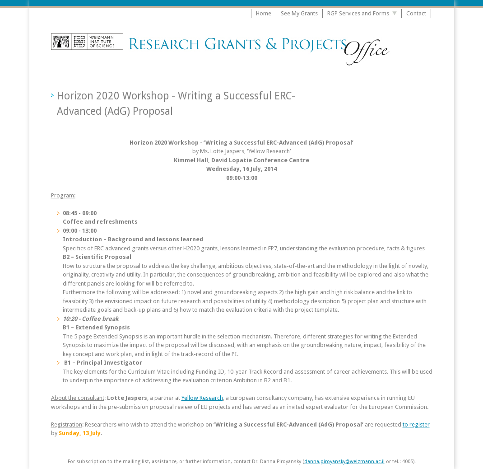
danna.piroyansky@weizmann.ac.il (344, 461)
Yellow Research (202, 397)
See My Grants (299, 13)
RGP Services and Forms (358, 13)
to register (416, 424)
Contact (416, 13)
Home (263, 13)
